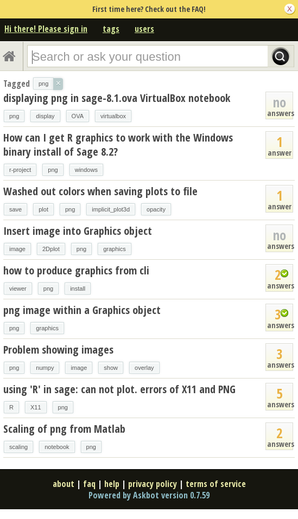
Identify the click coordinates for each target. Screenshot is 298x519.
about (63, 484)
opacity (156, 209)
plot (43, 209)
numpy (45, 367)
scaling (18, 447)
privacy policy (152, 484)
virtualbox (113, 116)
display (45, 116)
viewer (18, 288)
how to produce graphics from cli (76, 270)
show (111, 367)
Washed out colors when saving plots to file (100, 191)
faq (89, 484)
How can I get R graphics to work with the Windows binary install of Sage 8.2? (118, 144)
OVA (78, 116)
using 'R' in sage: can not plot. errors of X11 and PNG (119, 389)
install (77, 288)
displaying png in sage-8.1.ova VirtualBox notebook (116, 98)
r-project (20, 169)
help (111, 484)
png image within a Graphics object (82, 310)
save (15, 209)
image (17, 249)
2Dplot (51, 249)
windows (86, 169)
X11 (35, 407)
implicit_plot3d (111, 209)
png (14, 116)
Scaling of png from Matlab (64, 428)
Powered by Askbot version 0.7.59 (149, 495)
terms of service (216, 484)
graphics (114, 249)
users (144, 29)
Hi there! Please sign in (45, 29)
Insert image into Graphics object (77, 230)
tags (111, 29)
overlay (144, 367)
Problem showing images (58, 349)
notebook (57, 447)
